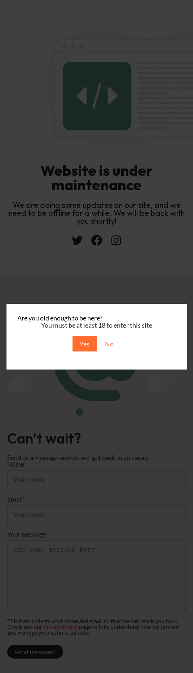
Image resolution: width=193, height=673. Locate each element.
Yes (84, 344)
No (109, 344)
